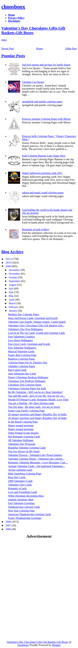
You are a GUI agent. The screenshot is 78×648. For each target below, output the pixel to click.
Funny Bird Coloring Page (22, 355)
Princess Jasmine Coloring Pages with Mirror (46, 118)
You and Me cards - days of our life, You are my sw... (36, 395)
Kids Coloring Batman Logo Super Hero (43, 155)
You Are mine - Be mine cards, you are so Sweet (34, 407)
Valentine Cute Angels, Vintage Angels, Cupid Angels (37, 321)
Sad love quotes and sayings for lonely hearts (46, 64)
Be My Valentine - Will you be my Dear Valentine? (35, 392)
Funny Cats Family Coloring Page (26, 410)
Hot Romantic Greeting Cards (24, 436)
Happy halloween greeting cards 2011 (42, 173)
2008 (9, 521)
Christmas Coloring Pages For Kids (27, 388)
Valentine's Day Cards (20, 484)
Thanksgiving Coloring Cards (24, 506)
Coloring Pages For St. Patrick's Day (27, 362)
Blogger (56, 645)
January (13, 310)
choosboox (13, 7)
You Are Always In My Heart (24, 451)
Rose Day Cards (16, 477)
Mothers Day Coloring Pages (23, 314)
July (11, 288)
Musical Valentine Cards (21, 351)
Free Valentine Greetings (21, 503)
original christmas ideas (20, 499)
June (11, 292)
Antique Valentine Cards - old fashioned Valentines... (36, 466)
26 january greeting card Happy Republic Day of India (37, 414)
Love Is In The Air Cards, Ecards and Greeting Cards (36, 332)
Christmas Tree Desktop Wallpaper (27, 381)
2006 (9, 529)
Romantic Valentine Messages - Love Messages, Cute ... (38, 462)
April (12, 299)
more (4, 39)
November (15, 273)
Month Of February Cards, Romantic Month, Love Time (38, 399)
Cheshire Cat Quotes (33, 82)
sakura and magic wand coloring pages (42, 192)
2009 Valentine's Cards (20, 481)
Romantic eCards (17, 488)
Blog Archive (12, 252)
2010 (9, 262)
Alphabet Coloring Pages (21, 366)
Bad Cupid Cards (17, 370)
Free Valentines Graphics (21, 336)
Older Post (71, 48)
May (11, 295)
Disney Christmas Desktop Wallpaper (28, 377)
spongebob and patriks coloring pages (42, 101)
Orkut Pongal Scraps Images (23, 432)
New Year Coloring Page (21, 510)
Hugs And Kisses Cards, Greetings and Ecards (33, 318)
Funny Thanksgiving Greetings (24, 518)
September (15, 281)
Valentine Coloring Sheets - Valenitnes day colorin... (36, 458)
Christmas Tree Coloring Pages (25, 384)
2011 (8, 258)
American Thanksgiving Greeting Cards (29, 514)
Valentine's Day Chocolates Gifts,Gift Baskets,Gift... (36, 325)
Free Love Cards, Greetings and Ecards (29, 344)
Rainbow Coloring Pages (21, 358)
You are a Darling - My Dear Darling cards (31, 403)
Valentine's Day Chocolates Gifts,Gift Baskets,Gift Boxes (33, 30)
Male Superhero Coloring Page (24, 473)
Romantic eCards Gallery (35, 229)
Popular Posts (13, 56)
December (14, 270)
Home (39, 48)
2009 (9, 266)
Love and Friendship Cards (22, 492)
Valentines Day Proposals (21, 444)
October (13, 277)
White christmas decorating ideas (26, 495)
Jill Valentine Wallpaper (21, 440)
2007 (9, 525)
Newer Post (7, 48)
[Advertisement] (29, 565)
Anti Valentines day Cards (22, 373)
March (12, 303)
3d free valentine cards (20, 469)
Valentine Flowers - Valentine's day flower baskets (35, 455)
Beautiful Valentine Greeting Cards (27, 447)
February (14, 307)
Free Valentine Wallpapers (22, 347)
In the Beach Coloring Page (23, 421)
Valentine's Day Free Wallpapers (25, 329)
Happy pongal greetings (21, 425)
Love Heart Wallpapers (20, 340)
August (13, 284)
